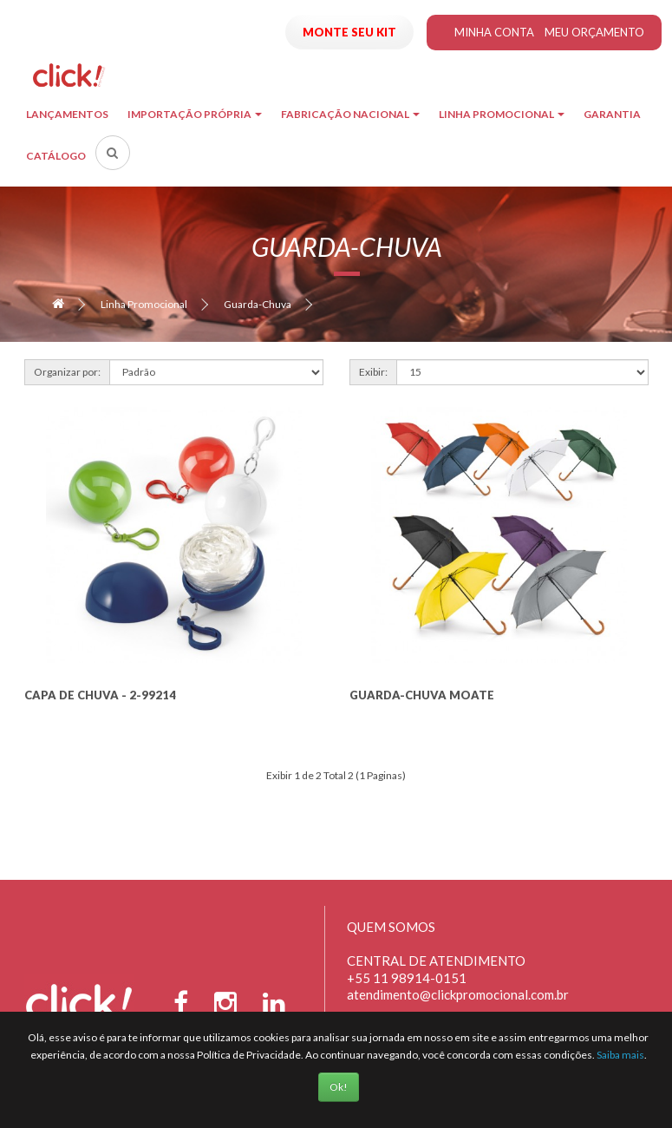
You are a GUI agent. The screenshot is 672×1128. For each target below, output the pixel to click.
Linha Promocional (501, 114)
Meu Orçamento (594, 32)
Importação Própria (194, 114)
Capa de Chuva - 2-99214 (100, 695)
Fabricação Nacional (350, 114)
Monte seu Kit (349, 32)
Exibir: (373, 371)
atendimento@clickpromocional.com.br (458, 994)
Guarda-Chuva (257, 304)
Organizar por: (67, 371)
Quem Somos (391, 927)
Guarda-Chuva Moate (421, 695)
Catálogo (56, 155)
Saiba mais (620, 1054)
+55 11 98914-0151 (406, 978)
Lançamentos (67, 114)
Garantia (612, 114)
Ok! (338, 1086)
